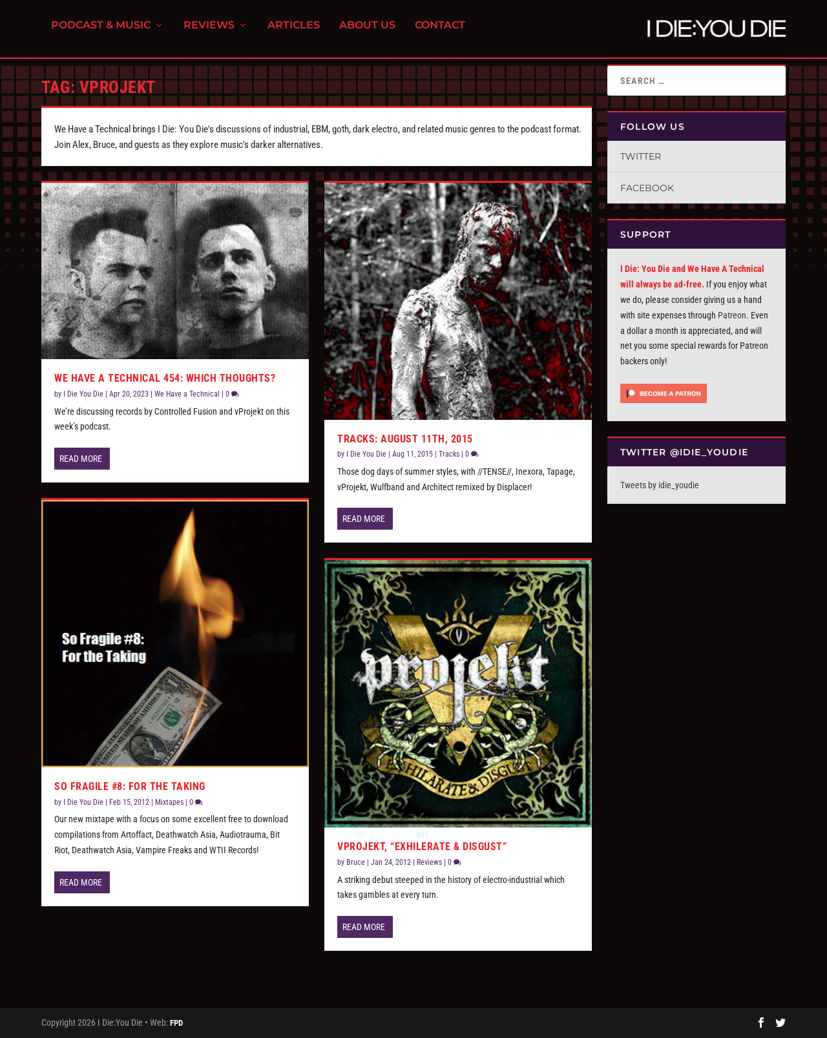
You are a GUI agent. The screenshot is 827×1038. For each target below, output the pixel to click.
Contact (440, 32)
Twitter (640, 156)
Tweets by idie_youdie (659, 485)
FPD (176, 1023)
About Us (367, 32)
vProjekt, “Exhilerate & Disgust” (422, 846)
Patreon (732, 315)
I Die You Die (83, 394)
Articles (293, 32)
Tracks (449, 454)
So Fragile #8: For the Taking (129, 786)
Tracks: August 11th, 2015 (405, 439)
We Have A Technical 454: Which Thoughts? (164, 378)
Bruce (355, 862)
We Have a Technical (187, 394)
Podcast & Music (101, 32)
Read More (80, 458)
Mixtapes (169, 802)
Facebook (647, 188)
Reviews (209, 32)
